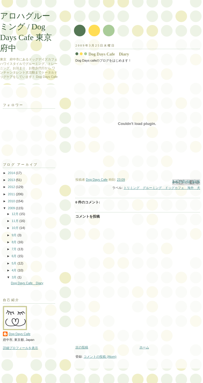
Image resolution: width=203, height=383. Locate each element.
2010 (12, 201)
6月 (14, 256)
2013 (12, 180)
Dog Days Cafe (19, 334)
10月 (15, 228)
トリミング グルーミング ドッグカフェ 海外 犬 (162, 187)
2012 (12, 187)
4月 (14, 270)
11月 (15, 221)
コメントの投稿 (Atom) (100, 356)
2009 (12, 208)
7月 (14, 249)
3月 (14, 277)
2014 (12, 173)
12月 (15, 214)
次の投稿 (81, 347)
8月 (14, 242)
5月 (14, 263)
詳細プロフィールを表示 (20, 348)
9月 (14, 235)
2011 (12, 194)
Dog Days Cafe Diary (27, 283)
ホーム (144, 347)
